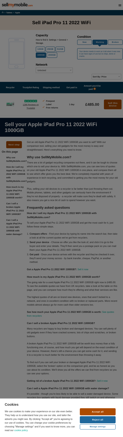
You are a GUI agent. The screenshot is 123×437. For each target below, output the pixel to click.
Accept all (98, 411)
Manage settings (98, 427)
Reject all (97, 419)
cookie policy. (21, 430)
